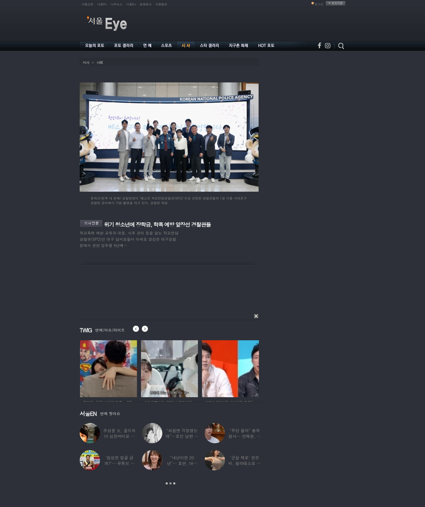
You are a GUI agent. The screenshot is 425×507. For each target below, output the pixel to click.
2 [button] (170, 483)
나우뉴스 (117, 4)
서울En (131, 4)
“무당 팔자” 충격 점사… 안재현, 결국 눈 (244, 436)
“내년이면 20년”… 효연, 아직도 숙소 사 (182, 463)
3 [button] (174, 483)
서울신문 (88, 4)
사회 (99, 62)
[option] (127, 368)
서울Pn (102, 4)
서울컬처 (161, 4)
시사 (86, 62)
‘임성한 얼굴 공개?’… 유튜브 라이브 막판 (119, 463)
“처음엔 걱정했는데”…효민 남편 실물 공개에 (182, 436)
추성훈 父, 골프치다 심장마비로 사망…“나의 (119, 436)
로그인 (319, 4)
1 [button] (167, 483)
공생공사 (146, 4)
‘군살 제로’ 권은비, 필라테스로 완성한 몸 (244, 463)
